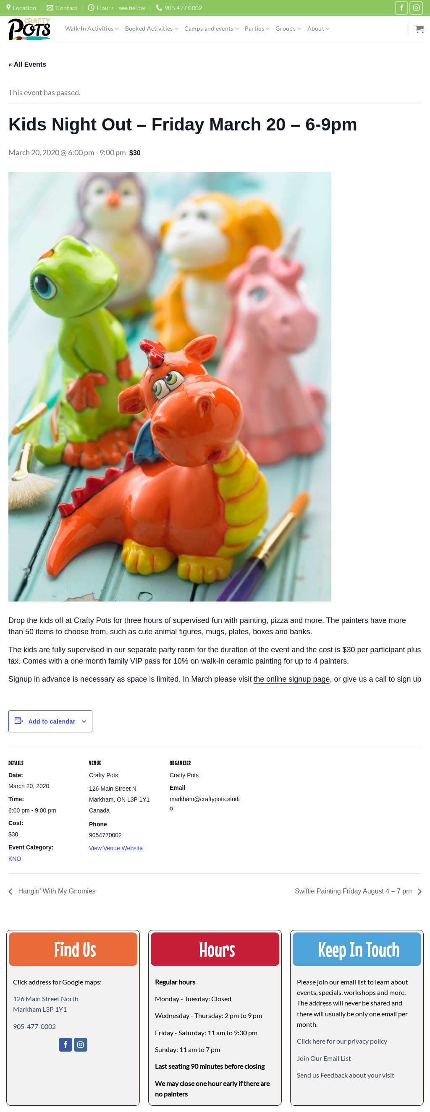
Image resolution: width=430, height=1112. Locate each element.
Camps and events (211, 29)
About (318, 29)
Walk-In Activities (92, 29)
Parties (257, 29)
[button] (324, 1058)
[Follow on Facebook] (401, 8)
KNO (14, 858)
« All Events (27, 64)
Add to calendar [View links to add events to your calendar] (51, 721)
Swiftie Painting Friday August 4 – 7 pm (354, 891)
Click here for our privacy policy (342, 1041)
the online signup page (292, 679)
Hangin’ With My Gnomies (56, 891)
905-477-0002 (34, 1026)
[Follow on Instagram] (416, 8)
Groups (288, 29)
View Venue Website (116, 848)
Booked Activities (151, 29)
